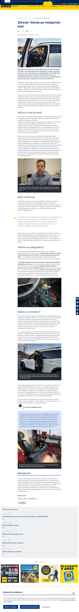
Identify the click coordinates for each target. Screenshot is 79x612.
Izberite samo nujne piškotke (30, 607)
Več (3, 519)
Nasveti (32, 18)
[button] (77, 6)
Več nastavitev (46, 607)
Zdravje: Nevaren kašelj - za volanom (13, 543)
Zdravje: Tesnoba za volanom (10, 525)
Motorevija (20, 18)
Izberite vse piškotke (11, 607)
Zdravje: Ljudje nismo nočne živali (12, 552)
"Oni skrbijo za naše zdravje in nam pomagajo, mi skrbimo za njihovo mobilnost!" (25, 516)
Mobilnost (26, 18)
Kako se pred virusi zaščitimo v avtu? (12, 534)
